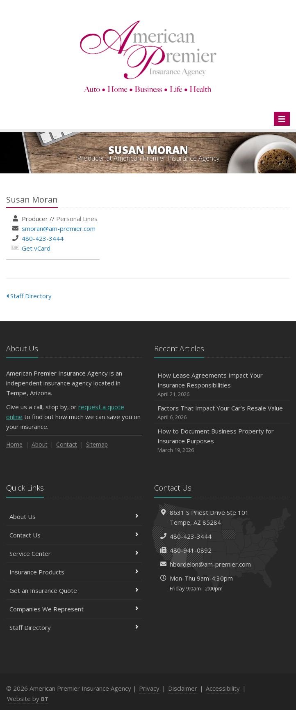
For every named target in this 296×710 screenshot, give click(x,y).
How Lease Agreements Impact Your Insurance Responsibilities (222, 385)
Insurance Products (74, 572)
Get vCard (36, 248)
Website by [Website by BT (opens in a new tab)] (27, 698)
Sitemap (97, 444)
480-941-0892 (191, 550)
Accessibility (223, 688)
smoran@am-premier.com (59, 228)
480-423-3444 (43, 238)
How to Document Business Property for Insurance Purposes (222, 440)
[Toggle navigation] (282, 119)
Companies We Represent (74, 609)
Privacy (149, 688)
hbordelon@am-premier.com (210, 564)
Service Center (74, 553)
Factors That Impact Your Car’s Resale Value (222, 413)
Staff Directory (29, 296)
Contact (66, 444)
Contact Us (74, 535)
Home (14, 444)
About (40, 444)
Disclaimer (182, 688)
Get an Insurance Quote (74, 590)
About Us (74, 516)
